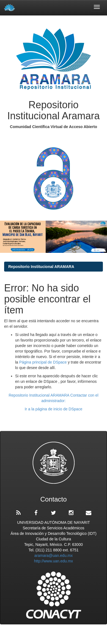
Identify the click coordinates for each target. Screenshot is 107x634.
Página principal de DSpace (43, 362)
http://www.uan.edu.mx (53, 561)
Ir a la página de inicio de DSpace (53, 409)
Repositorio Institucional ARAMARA (41, 266)
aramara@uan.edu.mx (53, 555)
